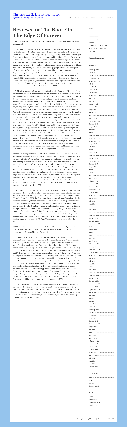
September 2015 (94, 227)
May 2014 (92, 267)
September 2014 (94, 255)
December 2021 (94, 92)
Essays (93, 18)
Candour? (92, 51)
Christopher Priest (26, 14)
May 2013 (92, 301)
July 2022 (92, 84)
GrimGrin (109, 18)
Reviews (91, 383)
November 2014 (94, 250)
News (91, 380)
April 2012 (92, 335)
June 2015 (92, 232)
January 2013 (93, 312)
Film (100, 18)
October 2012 (93, 321)
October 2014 (93, 252)
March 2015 (93, 241)
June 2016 (92, 204)
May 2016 (92, 207)
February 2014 (94, 275)
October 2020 (93, 107)
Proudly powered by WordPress (86, 419)
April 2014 (92, 270)
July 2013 (92, 295)
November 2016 (94, 190)
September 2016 (94, 195)
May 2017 (92, 172)
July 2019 (92, 130)
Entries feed (93, 399)
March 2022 (93, 90)
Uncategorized (94, 386)
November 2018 (94, 138)
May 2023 (92, 72)
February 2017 (94, 181)
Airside (91, 43)
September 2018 (94, 141)
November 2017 (94, 161)
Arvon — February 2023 (97, 48)
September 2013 (94, 289)
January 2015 (93, 247)
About (69, 18)
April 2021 (92, 101)
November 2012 (94, 318)
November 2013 (94, 284)
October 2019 (93, 124)
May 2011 (92, 364)
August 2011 (93, 355)
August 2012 (93, 327)
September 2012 (94, 324)
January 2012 (93, 344)
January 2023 (93, 75)
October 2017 (93, 164)
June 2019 (92, 132)
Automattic (111, 419)
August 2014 (93, 258)
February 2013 (94, 310)
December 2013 (94, 281)
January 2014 (93, 278)
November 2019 (94, 121)
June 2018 (92, 150)
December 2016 (94, 187)
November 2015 (94, 224)
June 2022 (92, 87)
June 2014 (92, 264)
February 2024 (94, 70)
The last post (93, 40)
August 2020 (93, 110)
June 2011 (92, 361)
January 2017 (93, 184)
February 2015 (94, 244)
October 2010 (93, 367)
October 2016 (93, 192)
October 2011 (93, 349)
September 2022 (94, 81)
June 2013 (92, 298)
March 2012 (93, 338)
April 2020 (92, 115)
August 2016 (93, 198)
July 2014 (92, 261)
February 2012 (94, 341)
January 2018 (93, 158)
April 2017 (92, 175)
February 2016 (94, 215)
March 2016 (93, 212)
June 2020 (92, 112)
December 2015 (94, 221)
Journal (91, 377)
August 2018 (93, 144)
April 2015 (92, 238)
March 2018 (93, 152)
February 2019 (94, 135)
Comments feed (94, 402)
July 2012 (92, 329)
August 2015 (93, 230)
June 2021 (92, 98)
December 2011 (94, 347)
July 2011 (92, 358)
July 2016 (92, 201)
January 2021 (93, 104)
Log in (91, 397)
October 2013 (93, 287)
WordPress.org (94, 405)
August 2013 (93, 292)
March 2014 (93, 272)
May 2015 (92, 235)
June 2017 (92, 170)
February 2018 (94, 155)
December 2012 (94, 315)
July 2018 (92, 147)
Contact (85, 18)
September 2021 (94, 95)
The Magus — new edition (98, 45)
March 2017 (93, 178)
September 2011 (94, 352)
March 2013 (93, 307)
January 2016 (93, 218)
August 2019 (93, 127)
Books (77, 18)
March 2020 (93, 118)
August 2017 (93, 167)
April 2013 (92, 304)
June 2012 (92, 332)
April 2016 (92, 210)
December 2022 (94, 78)
